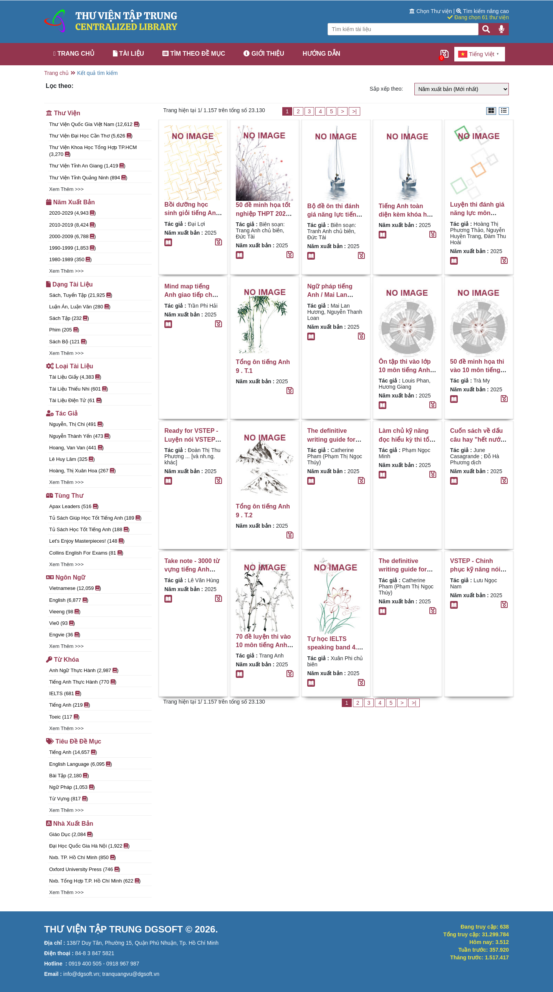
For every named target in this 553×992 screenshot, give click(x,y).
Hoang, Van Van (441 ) (76, 447)
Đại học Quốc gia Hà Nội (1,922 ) (89, 846)
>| (354, 111)
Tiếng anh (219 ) (69, 705)
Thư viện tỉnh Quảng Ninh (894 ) (88, 178)
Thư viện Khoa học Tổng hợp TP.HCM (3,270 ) (93, 150)
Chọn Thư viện (431, 11)
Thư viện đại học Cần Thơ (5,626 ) (90, 136)
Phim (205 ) (64, 330)
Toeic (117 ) (64, 717)
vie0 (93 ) (62, 623)
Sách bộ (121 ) (68, 341)
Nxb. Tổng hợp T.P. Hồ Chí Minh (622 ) (95, 881)
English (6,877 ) (68, 600)
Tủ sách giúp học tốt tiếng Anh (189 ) (95, 518)
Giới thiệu (263, 53)
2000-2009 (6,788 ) (72, 236)
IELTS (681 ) (65, 693)
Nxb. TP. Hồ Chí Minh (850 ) (82, 857)
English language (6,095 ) (80, 764)
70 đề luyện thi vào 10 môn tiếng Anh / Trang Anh (263, 645)
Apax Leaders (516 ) (74, 506)
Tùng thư (64, 495)
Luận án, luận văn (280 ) (79, 307)
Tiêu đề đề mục (73, 741)
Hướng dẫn (321, 53)
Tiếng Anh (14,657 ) (73, 752)
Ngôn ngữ (65, 577)
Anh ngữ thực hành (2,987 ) (84, 670)
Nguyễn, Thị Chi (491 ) (76, 424)
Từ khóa (62, 659)
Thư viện (63, 113)
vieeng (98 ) (65, 611)
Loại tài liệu (69, 366)
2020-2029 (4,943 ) (72, 213)
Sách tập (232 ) (69, 318)
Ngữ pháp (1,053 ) (72, 787)
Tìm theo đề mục (193, 53)
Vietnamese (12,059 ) (75, 588)
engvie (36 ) (64, 635)
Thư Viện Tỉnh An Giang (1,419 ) (87, 166)
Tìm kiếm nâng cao (482, 11)
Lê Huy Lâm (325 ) (72, 459)
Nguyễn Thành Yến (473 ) (80, 436)
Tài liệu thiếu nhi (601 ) (78, 389)
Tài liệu (128, 53)
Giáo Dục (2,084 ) (71, 834)
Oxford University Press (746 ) (84, 869)
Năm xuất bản (70, 202)
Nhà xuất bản (69, 823)
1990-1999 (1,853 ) (72, 248)
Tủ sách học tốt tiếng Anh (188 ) (89, 529)
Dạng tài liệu (69, 284)
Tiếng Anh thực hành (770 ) (82, 682)
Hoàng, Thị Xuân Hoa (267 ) (82, 471)
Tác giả (62, 413)
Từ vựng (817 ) (68, 799)
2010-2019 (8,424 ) (72, 225)
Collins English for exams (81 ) (86, 553)
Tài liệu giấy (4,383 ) (75, 377)
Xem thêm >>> (66, 189)
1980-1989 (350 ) (70, 259)
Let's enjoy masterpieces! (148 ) (86, 541)
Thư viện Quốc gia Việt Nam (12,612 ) (94, 124)
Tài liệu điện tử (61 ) (75, 400)
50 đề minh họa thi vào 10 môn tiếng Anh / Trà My (477, 370)
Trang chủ (73, 53)
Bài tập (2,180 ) (69, 775)
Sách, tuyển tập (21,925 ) (80, 295)
